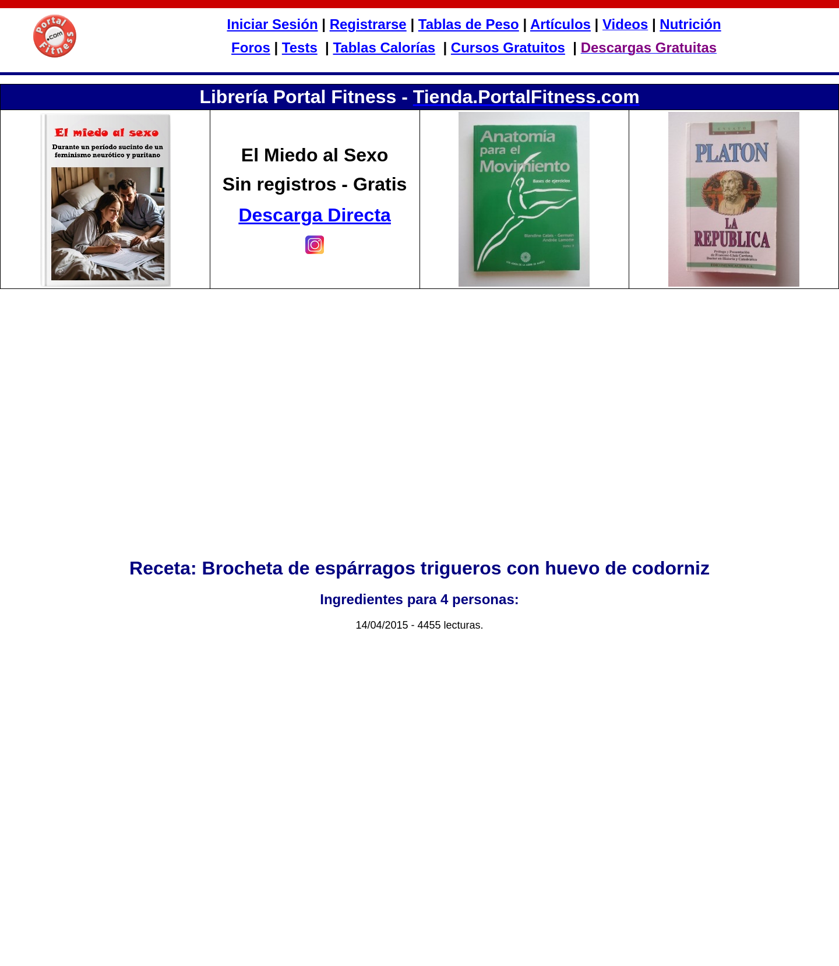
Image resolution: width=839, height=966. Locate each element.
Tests (300, 47)
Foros (250, 47)
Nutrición (690, 24)
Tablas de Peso (468, 24)
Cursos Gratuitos (508, 47)
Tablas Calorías (384, 47)
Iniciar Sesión (272, 24)
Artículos (560, 24)
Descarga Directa (314, 215)
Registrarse (368, 24)
